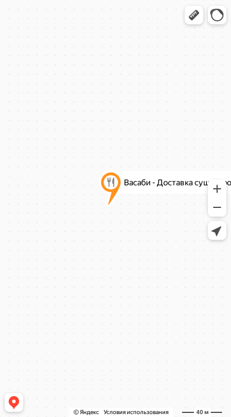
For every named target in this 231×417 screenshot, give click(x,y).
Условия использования (136, 412)
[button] (194, 15)
